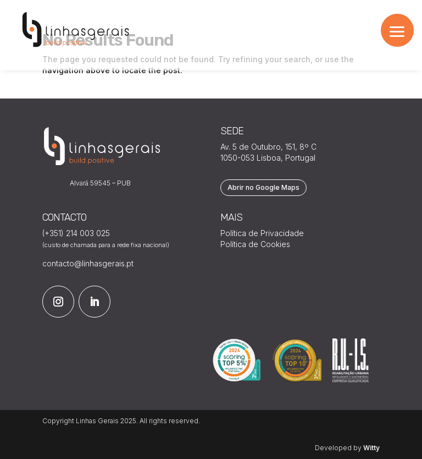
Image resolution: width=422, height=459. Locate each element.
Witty (371, 448)
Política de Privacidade (262, 233)
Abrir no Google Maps (263, 187)
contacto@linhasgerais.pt (88, 263)
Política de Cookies (255, 244)
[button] (397, 30)
